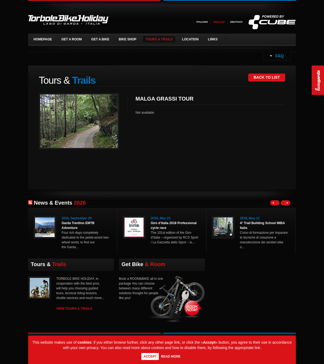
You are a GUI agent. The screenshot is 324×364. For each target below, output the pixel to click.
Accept (150, 356)
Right (285, 202)
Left (275, 202)
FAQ (279, 56)
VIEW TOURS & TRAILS (74, 309)
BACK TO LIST (267, 77)
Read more (170, 356)
